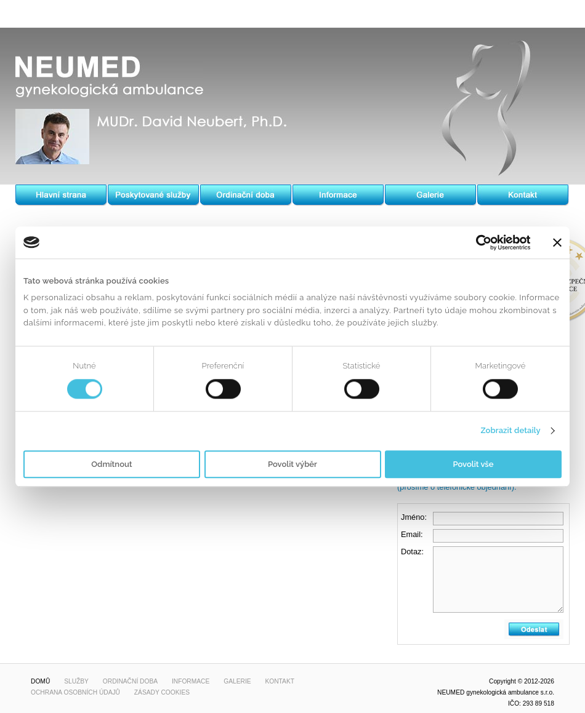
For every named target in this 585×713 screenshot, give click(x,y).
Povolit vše (473, 464)
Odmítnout (111, 464)
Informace (190, 681)
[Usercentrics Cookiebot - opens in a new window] (476, 242)
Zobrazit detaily (510, 431)
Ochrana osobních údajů (75, 692)
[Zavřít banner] (557, 242)
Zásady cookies (162, 692)
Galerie (237, 681)
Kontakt (279, 681)
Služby (76, 681)
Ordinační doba (130, 681)
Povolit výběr (292, 464)
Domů (40, 681)
